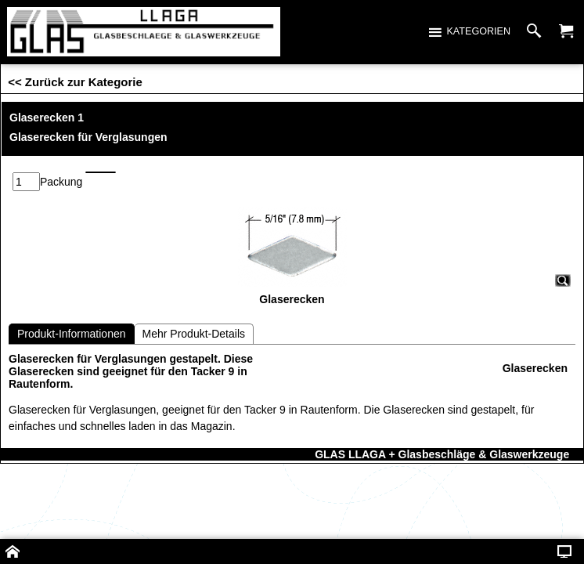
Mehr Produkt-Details (194, 309)
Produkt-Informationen (71, 309)
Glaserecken (535, 344)
